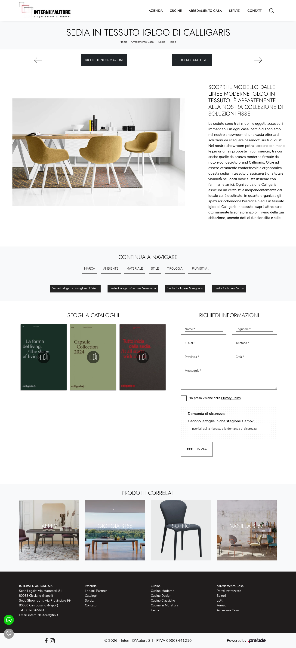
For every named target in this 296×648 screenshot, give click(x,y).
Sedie (161, 42)
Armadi (222, 605)
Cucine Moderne (162, 591)
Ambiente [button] (110, 269)
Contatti (254, 10)
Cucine (176, 10)
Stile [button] (155, 269)
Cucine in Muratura (164, 605)
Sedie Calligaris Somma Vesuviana (133, 288)
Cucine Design (161, 595)
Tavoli (155, 610)
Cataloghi (91, 595)
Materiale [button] (134, 269)
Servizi (234, 10)
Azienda (156, 10)
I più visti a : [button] (200, 269)
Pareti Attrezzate (229, 591)
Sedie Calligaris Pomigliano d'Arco (75, 288)
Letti (220, 600)
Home (123, 42)
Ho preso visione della (214, 398)
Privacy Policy (231, 398)
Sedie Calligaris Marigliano (185, 288)
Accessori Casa (228, 610)
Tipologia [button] (174, 269)
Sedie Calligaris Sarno (229, 288)
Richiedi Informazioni (104, 60)
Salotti (221, 595)
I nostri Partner (96, 591)
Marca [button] (89, 269)
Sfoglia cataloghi (192, 60)
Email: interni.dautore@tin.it (38, 615)
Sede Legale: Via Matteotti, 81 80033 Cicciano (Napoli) (40, 593)
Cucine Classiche (163, 600)
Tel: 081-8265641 (31, 610)
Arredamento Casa (205, 10)
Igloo (173, 42)
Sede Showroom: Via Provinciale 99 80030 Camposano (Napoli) (45, 603)
